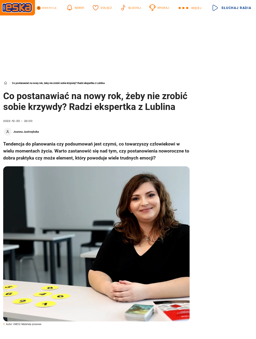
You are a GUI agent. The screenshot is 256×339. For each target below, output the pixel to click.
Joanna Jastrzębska (26, 131)
